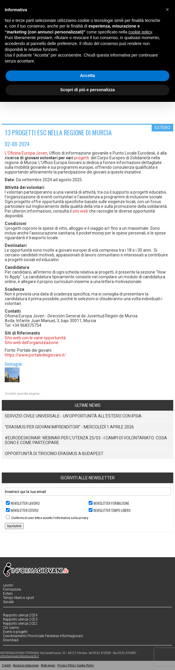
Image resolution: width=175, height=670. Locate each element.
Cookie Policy (85, 665)
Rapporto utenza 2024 (20, 615)
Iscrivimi (14, 526)
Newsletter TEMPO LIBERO (112, 510)
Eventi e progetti (15, 632)
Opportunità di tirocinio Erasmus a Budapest (54, 453)
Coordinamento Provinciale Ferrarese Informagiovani (43, 636)
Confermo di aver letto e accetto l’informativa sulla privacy (49, 518)
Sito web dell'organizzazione (32, 342)
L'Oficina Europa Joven (26, 153)
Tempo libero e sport (18, 598)
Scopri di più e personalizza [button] (87, 89)
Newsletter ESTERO (24, 510)
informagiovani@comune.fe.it (19, 656)
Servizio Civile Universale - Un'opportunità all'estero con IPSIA (73, 416)
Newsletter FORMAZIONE (111, 503)
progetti (81, 157)
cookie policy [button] (140, 32)
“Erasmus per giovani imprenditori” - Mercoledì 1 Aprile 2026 (69, 427)
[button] (167, 9)
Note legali (48, 665)
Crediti (6, 665)
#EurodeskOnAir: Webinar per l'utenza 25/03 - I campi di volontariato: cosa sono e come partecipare (86, 440)
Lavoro (8, 585)
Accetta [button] (87, 75)
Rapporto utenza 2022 (20, 623)
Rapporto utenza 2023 (20, 619)
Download (10, 640)
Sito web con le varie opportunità (35, 337)
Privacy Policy (66, 665)
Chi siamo (11, 628)
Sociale (8, 602)
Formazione (12, 589)
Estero (8, 594)
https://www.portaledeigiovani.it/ (35, 355)
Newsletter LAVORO (25, 503)
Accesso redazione (26, 665)
